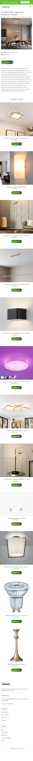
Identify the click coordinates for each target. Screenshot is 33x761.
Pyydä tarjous (24, 2)
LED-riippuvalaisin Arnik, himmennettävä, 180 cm (16, 284)
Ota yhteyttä (4, 732)
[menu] (30, 7)
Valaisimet (3, 720)
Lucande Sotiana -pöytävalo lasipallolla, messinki (16, 479)
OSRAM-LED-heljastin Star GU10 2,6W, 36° (16, 615)
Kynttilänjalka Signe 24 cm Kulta (16, 664)
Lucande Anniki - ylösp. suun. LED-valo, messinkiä (16, 235)
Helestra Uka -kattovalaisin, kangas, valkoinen (16, 567)
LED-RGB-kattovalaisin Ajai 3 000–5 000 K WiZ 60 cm (16, 382)
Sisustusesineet (5, 714)
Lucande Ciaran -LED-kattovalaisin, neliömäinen (16, 138)
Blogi (2, 729)
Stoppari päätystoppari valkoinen (17, 518)
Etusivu (3, 17)
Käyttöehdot (4, 735)
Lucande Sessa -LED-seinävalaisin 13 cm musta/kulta (17, 333)
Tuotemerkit (11, 52)
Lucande (16, 52)
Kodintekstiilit (4, 712)
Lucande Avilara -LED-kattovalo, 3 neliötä (16, 430)
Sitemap (3, 740)
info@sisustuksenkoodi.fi (7, 703)
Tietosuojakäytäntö (6, 738)
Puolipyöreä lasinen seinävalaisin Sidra (16, 187)
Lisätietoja (7, 62)
